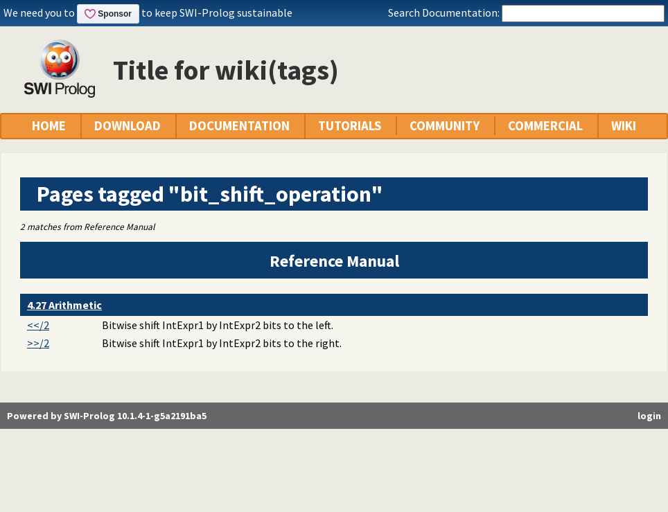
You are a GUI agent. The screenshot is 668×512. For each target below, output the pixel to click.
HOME (49, 126)
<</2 (38, 325)
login (649, 415)
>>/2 (38, 343)
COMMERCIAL (545, 126)
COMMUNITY (445, 126)
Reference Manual (334, 261)
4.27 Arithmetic (64, 305)
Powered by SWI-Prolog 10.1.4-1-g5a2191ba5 (106, 415)
